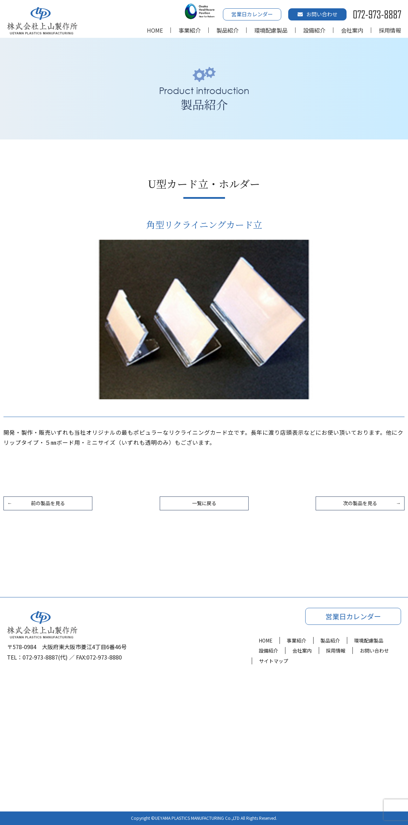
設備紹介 (314, 30)
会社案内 (352, 30)
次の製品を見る (360, 503)
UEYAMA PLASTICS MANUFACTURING (189, 818)
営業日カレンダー (252, 14)
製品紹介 (227, 30)
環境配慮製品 (271, 30)
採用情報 (390, 30)
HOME (155, 30)
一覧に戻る (204, 503)
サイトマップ (273, 660)
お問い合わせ (318, 14)
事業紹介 (189, 30)
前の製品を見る (48, 503)
